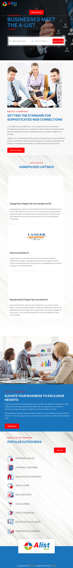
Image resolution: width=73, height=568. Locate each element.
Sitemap (53, 566)
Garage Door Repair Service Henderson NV (30, 203)
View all (60, 450)
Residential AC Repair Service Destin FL (29, 299)
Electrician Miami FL (19, 252)
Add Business (36, 12)
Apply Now (12, 426)
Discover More (16, 150)
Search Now (58, 41)
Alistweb (32, 566)
